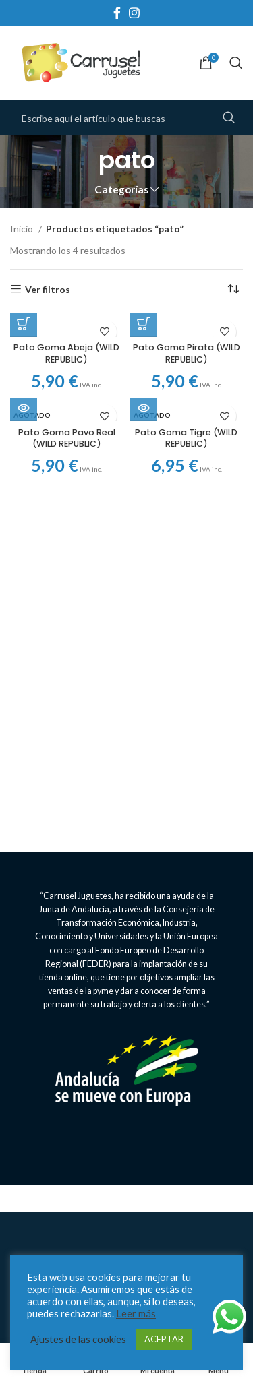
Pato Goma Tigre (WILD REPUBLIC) (186, 438)
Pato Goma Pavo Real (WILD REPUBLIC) (66, 438)
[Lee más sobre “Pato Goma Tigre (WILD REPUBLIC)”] (143, 407)
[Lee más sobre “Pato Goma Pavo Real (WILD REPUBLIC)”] (23, 407)
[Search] (236, 62)
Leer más (136, 1313)
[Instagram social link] (134, 13)
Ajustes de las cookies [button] (78, 1339)
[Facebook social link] (117, 13)
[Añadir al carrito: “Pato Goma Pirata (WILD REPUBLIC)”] (143, 323)
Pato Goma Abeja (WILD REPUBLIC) (66, 353)
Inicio (22, 228)
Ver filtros (47, 289)
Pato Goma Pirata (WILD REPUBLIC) (186, 353)
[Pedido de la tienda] (233, 290)
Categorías (121, 190)
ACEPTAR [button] (164, 1339)
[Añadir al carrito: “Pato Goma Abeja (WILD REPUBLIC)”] (23, 323)
